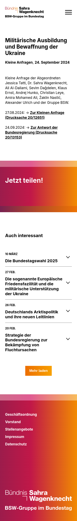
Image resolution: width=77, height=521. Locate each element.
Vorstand (13, 422)
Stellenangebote (19, 429)
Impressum (14, 437)
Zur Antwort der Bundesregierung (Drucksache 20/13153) (31, 132)
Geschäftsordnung (21, 414)
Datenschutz (16, 444)
